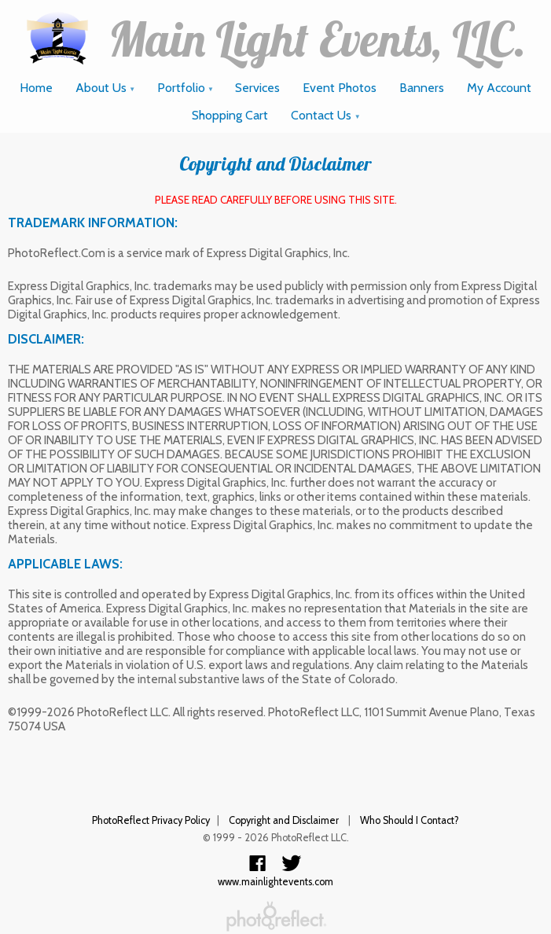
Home (36, 87)
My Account (499, 87)
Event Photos (340, 87)
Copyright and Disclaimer (285, 820)
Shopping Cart (230, 115)
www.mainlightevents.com (275, 882)
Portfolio (186, 87)
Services (257, 87)
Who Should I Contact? (409, 820)
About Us (105, 87)
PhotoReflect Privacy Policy (151, 820)
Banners (421, 87)
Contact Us (326, 115)
